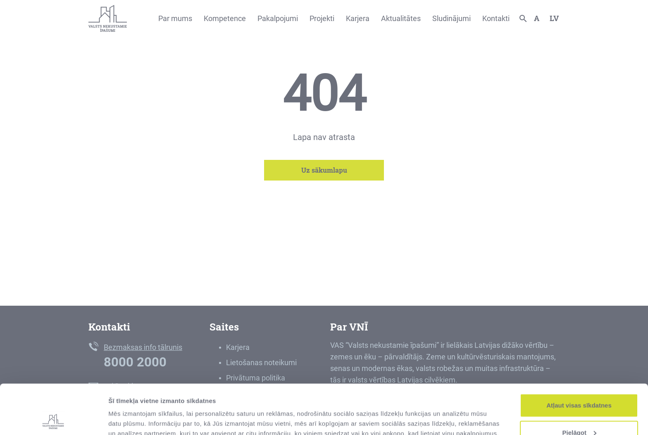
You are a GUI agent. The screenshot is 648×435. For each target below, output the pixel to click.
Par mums (175, 18)
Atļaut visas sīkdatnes (579, 358)
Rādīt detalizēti (130, 409)
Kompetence (225, 18)
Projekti (322, 18)
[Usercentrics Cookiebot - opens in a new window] (53, 419)
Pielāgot (579, 386)
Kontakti (496, 18)
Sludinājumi (451, 18)
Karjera (357, 18)
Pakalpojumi (277, 18)
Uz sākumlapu (324, 170)
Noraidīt (579, 412)
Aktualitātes (401, 18)
